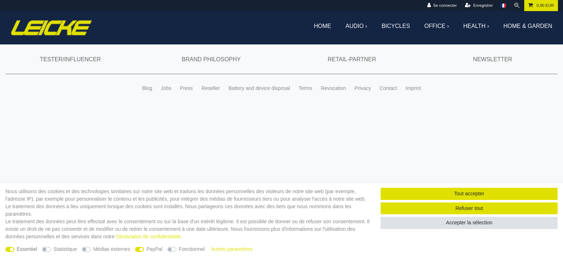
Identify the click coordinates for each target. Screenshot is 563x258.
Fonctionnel (192, 249)
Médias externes (111, 249)
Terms (305, 88)
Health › (476, 26)
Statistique (65, 249)
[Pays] (503, 5)
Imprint (413, 88)
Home (322, 26)
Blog (147, 88)
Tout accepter (469, 193)
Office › (436, 26)
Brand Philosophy (211, 59)
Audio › (356, 26)
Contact (388, 88)
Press (186, 88)
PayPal (154, 249)
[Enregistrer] (478, 5)
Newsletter (492, 59)
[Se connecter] (442, 5)
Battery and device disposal (259, 88)
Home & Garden (527, 26)
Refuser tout (469, 208)
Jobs (166, 88)
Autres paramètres (231, 249)
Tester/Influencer (70, 59)
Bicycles (396, 26)
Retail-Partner (351, 59)
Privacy (362, 88)
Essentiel (27, 249)
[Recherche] (517, 5)
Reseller (210, 88)
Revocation (333, 88)
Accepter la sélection (469, 222)
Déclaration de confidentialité (148, 236)
